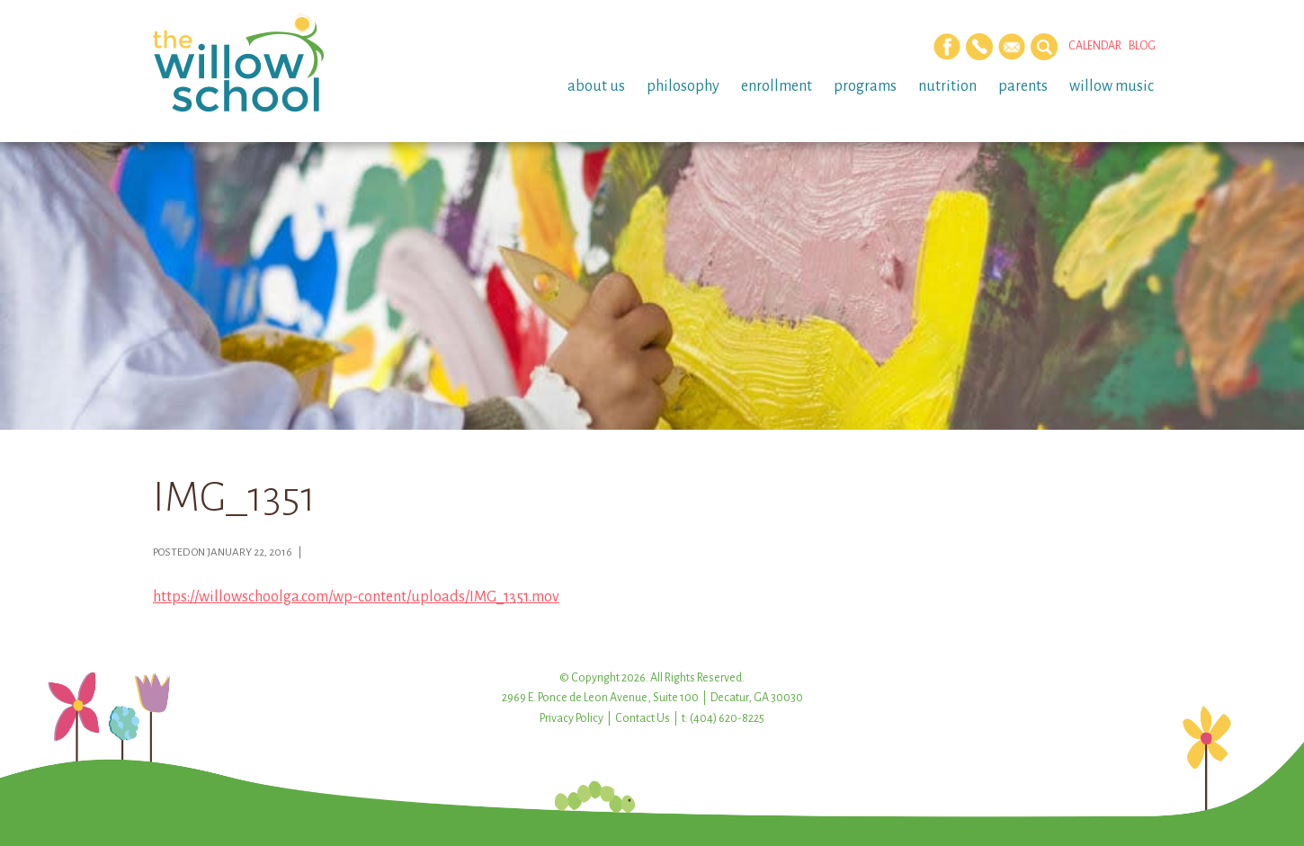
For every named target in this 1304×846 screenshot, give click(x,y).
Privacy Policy (571, 718)
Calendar (1094, 46)
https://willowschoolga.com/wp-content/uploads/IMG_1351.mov (356, 597)
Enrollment (776, 86)
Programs (865, 86)
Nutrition (947, 86)
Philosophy (683, 86)
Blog (1142, 46)
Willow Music (1111, 86)
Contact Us (642, 718)
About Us (596, 86)
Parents (1023, 86)
